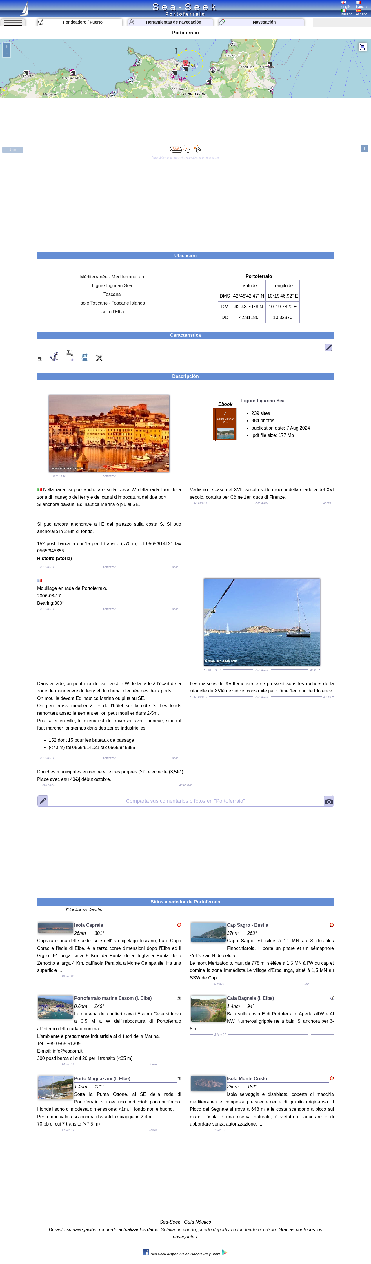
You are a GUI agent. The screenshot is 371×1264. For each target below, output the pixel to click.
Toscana (112, 294)
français (362, 5)
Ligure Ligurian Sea (112, 285)
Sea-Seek (185, 6)
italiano (346, 12)
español (362, 12)
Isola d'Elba (112, 311)
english (346, 5)
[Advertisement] (185, 202)
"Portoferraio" (185, 801)
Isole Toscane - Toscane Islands (112, 302)
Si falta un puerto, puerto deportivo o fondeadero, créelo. (219, 1229)
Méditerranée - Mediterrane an (112, 276)
